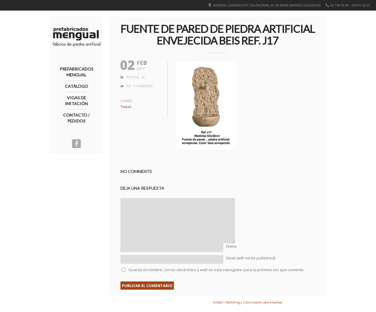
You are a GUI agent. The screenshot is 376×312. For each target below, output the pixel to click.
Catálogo (76, 86)
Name (231, 246)
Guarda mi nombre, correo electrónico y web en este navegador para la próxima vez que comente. (216, 269)
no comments (139, 86)
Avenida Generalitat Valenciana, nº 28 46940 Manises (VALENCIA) (266, 5)
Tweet (125, 106)
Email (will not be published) (250, 258)
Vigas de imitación (76, 100)
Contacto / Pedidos (76, 118)
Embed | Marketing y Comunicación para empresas (247, 302)
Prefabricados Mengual (76, 71)
